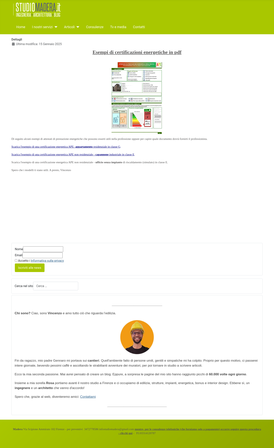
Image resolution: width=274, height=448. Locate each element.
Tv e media (118, 27)
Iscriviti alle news (29, 268)
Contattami (88, 397)
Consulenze (94, 27)
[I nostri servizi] (55, 27)
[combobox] (55, 286)
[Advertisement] (137, 210)
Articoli (69, 27)
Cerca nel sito (24, 286)
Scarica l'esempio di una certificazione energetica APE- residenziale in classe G (65, 146)
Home (20, 27)
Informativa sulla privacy (47, 261)
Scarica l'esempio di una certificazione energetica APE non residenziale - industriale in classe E (72, 154)
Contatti (139, 27)
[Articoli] (77, 27)
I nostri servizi (42, 27)
